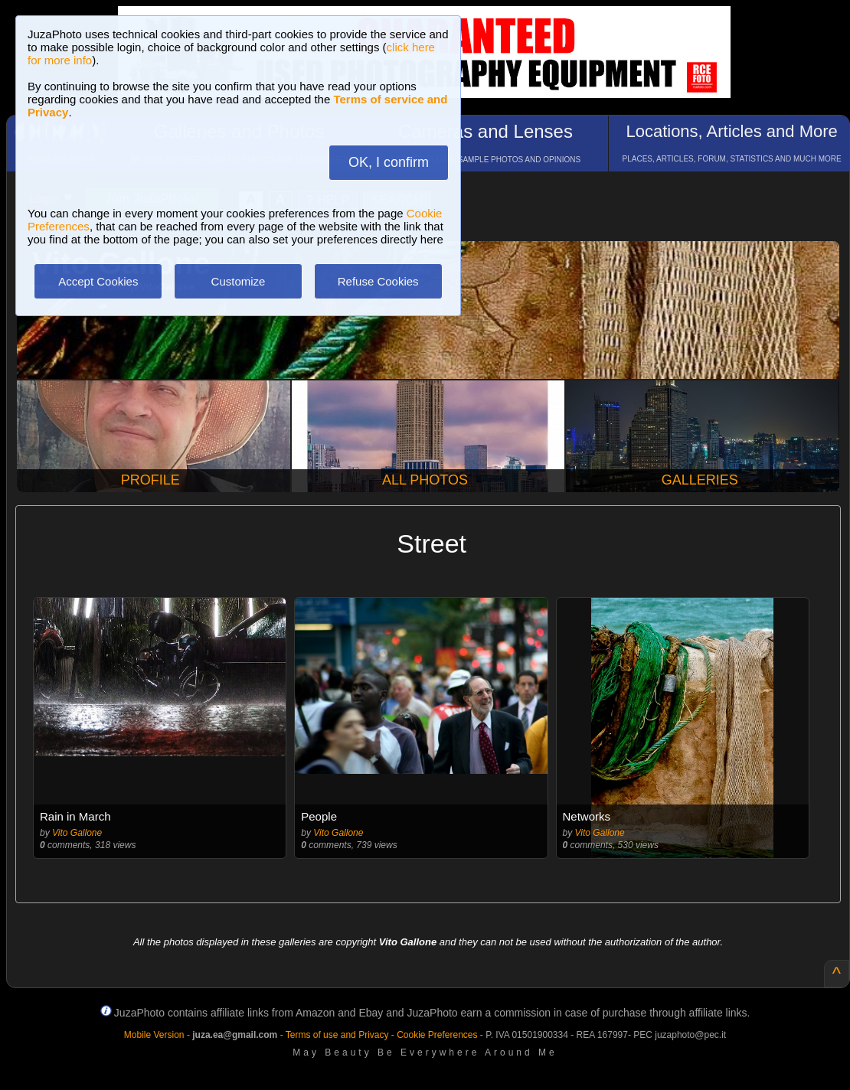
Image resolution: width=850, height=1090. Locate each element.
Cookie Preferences (437, 1035)
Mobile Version (154, 1035)
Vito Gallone (77, 832)
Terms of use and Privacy (337, 1035)
